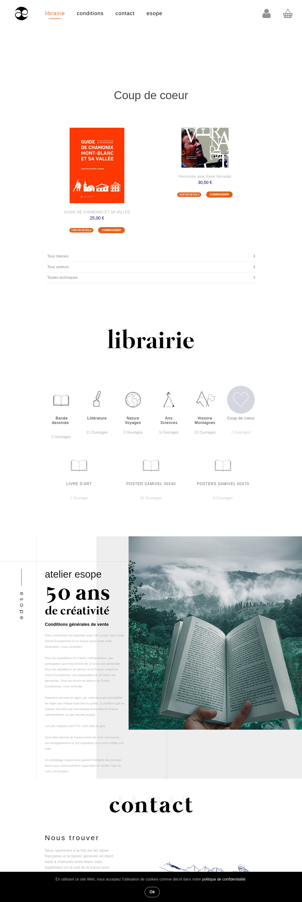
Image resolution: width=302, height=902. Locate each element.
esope (154, 13)
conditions (90, 13)
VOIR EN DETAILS (81, 230)
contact (125, 13)
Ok (152, 892)
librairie (55, 13)
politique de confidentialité (223, 879)
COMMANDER (111, 230)
